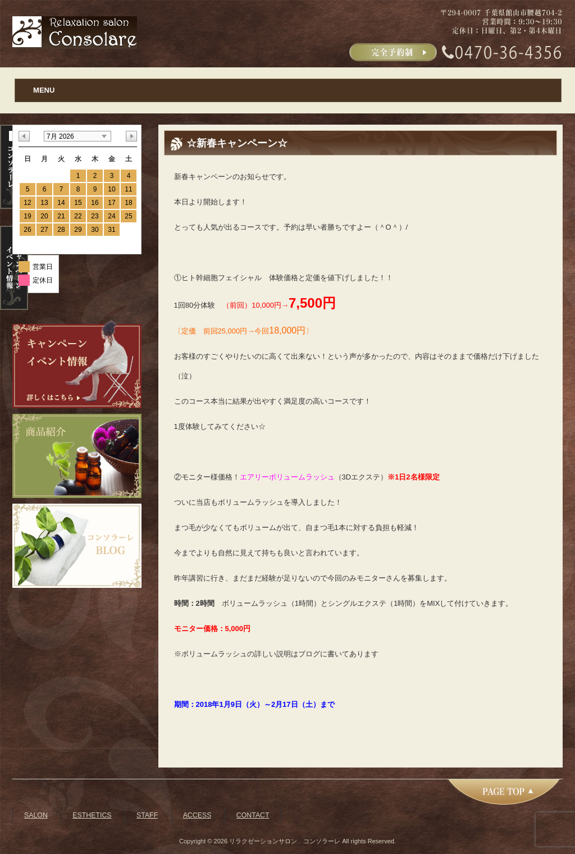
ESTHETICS (91, 815)
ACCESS (197, 815)
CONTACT (253, 815)
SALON (36, 815)
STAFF (147, 815)
